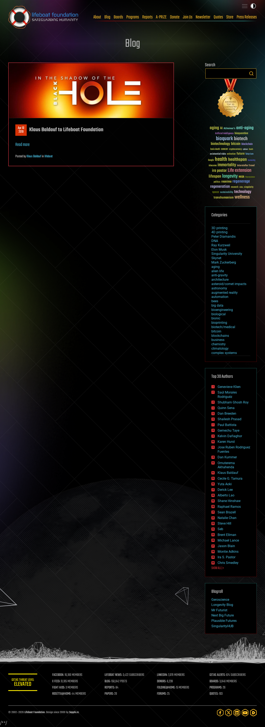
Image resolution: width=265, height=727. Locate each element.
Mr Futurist (219, 610)
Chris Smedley (228, 563)
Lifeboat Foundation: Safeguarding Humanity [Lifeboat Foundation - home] (43, 17)
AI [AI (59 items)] (221, 128)
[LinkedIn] (237, 712)
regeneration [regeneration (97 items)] (220, 186)
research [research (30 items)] (234, 187)
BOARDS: (214, 681)
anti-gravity (219, 275)
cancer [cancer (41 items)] (224, 149)
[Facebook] (220, 712)
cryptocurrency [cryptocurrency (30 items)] (235, 149)
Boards (118, 17)
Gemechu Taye (228, 430)
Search (251, 73)
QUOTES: (214, 694)
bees (214, 301)
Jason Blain (226, 546)
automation (219, 297)
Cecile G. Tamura (230, 478)
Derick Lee (225, 490)
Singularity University (226, 254)
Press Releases (247, 17)
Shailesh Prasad (229, 419)
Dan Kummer (227, 457)
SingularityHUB (222, 626)
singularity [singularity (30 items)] (248, 187)
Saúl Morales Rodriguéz (227, 394)
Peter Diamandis (223, 236)
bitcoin (216, 331)
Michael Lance (228, 540)
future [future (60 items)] (241, 154)
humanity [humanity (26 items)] (251, 160)
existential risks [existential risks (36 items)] (218, 154)
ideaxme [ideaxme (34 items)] (213, 165)
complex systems (224, 353)
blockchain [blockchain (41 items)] (247, 144)
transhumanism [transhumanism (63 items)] (224, 198)
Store (229, 17)
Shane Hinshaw (229, 501)
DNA (214, 241)
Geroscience (220, 600)
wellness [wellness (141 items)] (242, 197)
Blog (107, 17)
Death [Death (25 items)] (251, 149)
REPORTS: (110, 687)
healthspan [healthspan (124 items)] (237, 159)
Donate (174, 17)
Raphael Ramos (229, 507)
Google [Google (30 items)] (211, 160)
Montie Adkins (228, 552)
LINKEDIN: (162, 675)
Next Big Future (222, 615)
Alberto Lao (226, 495)
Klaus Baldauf (33, 156)
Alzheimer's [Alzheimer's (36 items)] (229, 128)
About (97, 17)
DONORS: (161, 681)
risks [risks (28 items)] (241, 187)
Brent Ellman (227, 535)
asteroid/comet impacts (228, 284)
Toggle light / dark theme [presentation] (253, 6)
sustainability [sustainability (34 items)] (226, 192)
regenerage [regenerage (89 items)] (241, 181)
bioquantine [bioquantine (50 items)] (241, 133)
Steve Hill (224, 523)
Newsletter (203, 17)
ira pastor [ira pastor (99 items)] (219, 170)
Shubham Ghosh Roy (233, 402)
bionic (215, 318)
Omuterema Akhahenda (226, 465)
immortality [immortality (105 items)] (227, 164)
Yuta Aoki (225, 484)
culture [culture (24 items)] (245, 149)
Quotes (218, 17)
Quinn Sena (226, 408)
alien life (217, 271)
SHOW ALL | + (217, 568)
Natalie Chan (227, 518)
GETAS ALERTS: (217, 675)
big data (217, 305)
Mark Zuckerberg (223, 262)
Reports (147, 17)
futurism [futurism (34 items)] (249, 154)
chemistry (218, 344)
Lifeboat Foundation (34, 712)
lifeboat (49, 156)
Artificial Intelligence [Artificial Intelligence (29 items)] (224, 133)
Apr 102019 (21, 130)
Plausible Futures (224, 621)
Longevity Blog (222, 605)
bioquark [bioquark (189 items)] (224, 139)
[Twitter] (228, 712)
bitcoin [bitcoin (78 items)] (235, 144)
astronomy (219, 288)
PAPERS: (109, 694)
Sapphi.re (74, 712)
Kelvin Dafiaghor (230, 436)
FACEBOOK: (58, 675)
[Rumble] (253, 712)
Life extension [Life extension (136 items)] (239, 170)
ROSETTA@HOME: (61, 694)
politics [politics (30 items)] (217, 182)
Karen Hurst (226, 442)
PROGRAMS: (216, 687)
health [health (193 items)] (221, 159)
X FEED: (56, 681)
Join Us (187, 17)
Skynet (216, 258)
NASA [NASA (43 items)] (241, 177)
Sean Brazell (227, 512)
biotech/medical (223, 327)
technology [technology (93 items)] (242, 192)
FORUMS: (162, 694)
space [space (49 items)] (215, 192)
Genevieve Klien (229, 387)
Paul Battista (227, 425)
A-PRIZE (161, 17)
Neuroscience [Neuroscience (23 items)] (250, 177)
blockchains (220, 336)
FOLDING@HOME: (166, 687)
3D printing (219, 228)
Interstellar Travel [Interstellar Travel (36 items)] (246, 165)
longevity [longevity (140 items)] (230, 176)
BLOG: (108, 681)
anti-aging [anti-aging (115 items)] (245, 128)
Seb (220, 529)
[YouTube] (245, 712)
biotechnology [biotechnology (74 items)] (220, 144)
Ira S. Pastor (226, 557)
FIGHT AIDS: (58, 687)
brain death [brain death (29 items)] (215, 149)
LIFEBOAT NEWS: (113, 675)
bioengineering (222, 310)
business (217, 340)
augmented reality (224, 293)
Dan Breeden (227, 413)
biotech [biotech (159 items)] (241, 139)
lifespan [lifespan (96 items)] (215, 176)
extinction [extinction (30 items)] (231, 154)
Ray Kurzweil (220, 245)
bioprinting (219, 323)
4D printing (219, 232)
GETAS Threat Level (23, 683)
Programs (132, 17)
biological (218, 314)
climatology (220, 348)
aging (215, 267)
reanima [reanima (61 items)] (226, 182)
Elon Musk (219, 250)
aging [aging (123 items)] (214, 128)
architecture (220, 280)
